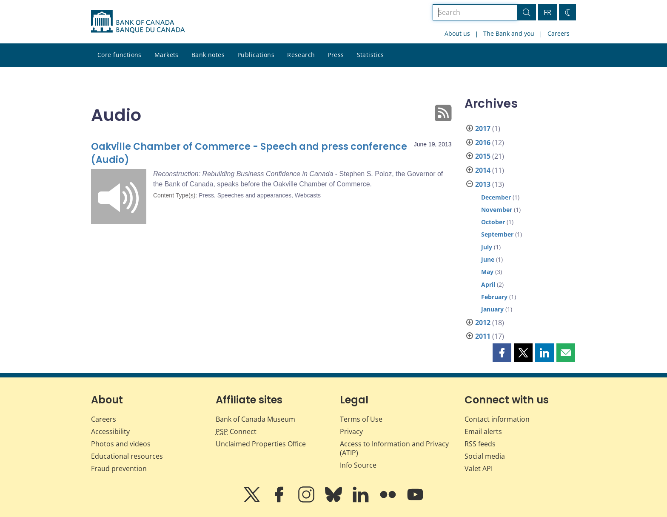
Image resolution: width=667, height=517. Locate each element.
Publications (255, 55)
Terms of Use (361, 419)
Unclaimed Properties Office (261, 443)
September (497, 234)
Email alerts (483, 431)
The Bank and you (508, 33)
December (496, 197)
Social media (485, 456)
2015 (482, 156)
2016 (482, 142)
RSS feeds (480, 443)
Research (301, 55)
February (494, 297)
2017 (482, 128)
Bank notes (208, 55)
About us (457, 33)
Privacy (351, 431)
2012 (482, 322)
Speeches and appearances (254, 195)
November (496, 210)
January (492, 309)
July (486, 247)
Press (336, 55)
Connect (236, 431)
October (493, 222)
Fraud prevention (119, 468)
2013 (482, 184)
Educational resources (127, 456)
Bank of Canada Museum (255, 419)
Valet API (479, 468)
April (488, 284)
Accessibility (110, 431)
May (487, 272)
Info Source (358, 465)
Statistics (370, 55)
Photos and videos (121, 443)
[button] (502, 352)
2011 (482, 336)
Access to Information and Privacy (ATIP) (394, 448)
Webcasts (308, 195)
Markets (166, 55)
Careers (558, 33)
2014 (482, 170)
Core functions (119, 55)
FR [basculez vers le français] (547, 12)
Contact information (497, 419)
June (487, 259)
